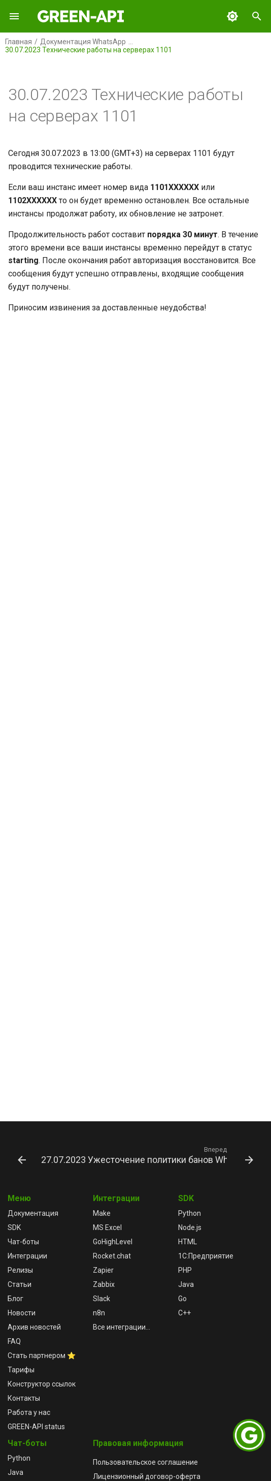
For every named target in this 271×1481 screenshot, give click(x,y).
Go (182, 1299)
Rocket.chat (112, 1256)
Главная (18, 42)
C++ (184, 1313)
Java (186, 1284)
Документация (33, 1213)
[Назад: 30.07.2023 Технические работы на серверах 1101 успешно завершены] (20, 1154)
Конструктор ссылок (42, 1384)
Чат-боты (23, 1242)
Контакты (24, 1398)
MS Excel (107, 1227)
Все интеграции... (121, 1327)
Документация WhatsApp (83, 42)
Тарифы (21, 1370)
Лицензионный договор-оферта (146, 1476)
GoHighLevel (112, 1242)
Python (189, 1213)
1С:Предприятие (205, 1256)
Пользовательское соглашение (145, 1462)
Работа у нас (29, 1412)
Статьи (19, 1284)
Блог (15, 1299)
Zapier (103, 1270)
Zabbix (104, 1284)
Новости (22, 1313)
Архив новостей (34, 1327)
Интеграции (27, 1256)
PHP (185, 1270)
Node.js (189, 1227)
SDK (14, 1227)
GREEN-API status (36, 1427)
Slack (101, 1299)
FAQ (14, 1341)
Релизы (20, 1270)
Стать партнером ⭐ (42, 1355)
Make (102, 1213)
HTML (187, 1242)
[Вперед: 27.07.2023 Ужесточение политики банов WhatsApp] (146, 1154)
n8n (99, 1313)
